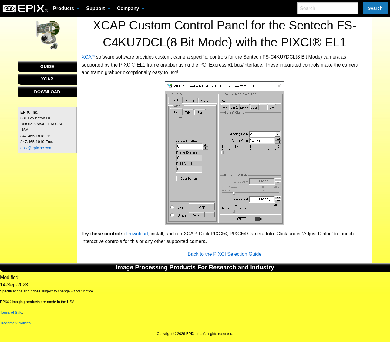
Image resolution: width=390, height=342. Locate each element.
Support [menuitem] (95, 8)
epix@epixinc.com (36, 147)
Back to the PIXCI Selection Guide (225, 254)
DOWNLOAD (47, 91)
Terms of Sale (11, 312)
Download (137, 233)
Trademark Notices (15, 323)
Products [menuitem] (63, 8)
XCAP (47, 79)
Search (375, 8)
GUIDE (47, 66)
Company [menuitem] (128, 8)
